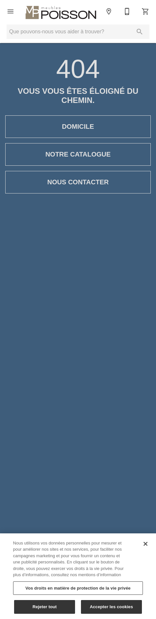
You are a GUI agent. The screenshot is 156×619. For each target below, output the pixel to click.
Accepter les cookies (111, 609)
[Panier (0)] (145, 11)
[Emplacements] (109, 11)
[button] (10, 11)
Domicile (78, 127)
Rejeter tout (44, 609)
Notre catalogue (78, 154)
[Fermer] (145, 546)
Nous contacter (78, 182)
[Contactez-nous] (127, 11)
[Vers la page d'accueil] (61, 11)
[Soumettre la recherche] (139, 32)
